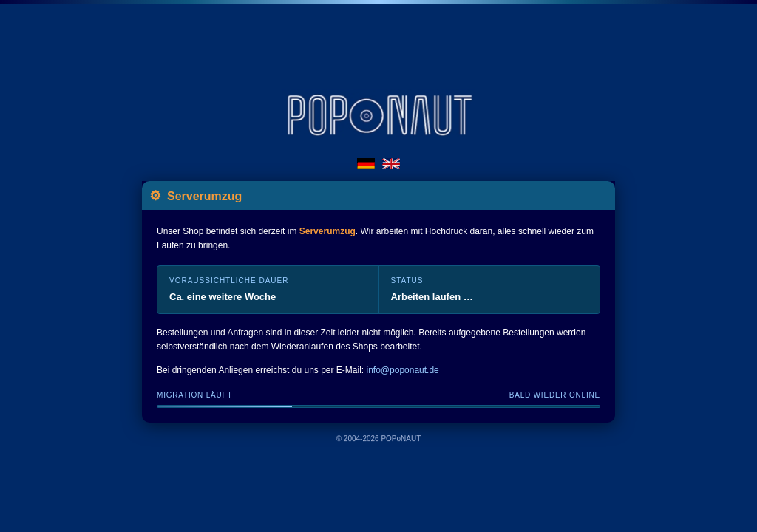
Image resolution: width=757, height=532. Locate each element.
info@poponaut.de (403, 370)
